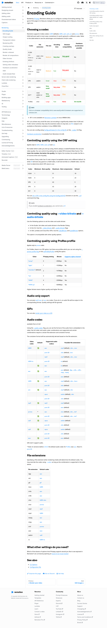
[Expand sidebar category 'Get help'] (23, 133)
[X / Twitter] (87, 2)
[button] (13, 7)
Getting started (39, 595)
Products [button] (28, 2)
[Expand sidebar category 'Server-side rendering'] (23, 77)
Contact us (80, 598)
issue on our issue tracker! (60, 554)
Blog (78, 601)
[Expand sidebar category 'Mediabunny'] (23, 100)
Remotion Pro (40, 620)
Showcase (59, 598)
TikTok (59, 617)
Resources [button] (38, 2)
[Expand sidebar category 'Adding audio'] (23, 16)
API (22, 2)
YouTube (59, 609)
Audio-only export (94, 26)
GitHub (38, 617)
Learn (36, 609)
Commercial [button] (49, 2)
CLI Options (33, 565)
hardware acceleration (45, 206)
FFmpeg (36, 19)
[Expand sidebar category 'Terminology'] (23, 115)
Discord (59, 603)
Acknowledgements (84, 612)
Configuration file (35, 567)
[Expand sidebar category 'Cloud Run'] (23, 86)
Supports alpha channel (73, 257)
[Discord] (82, 2)
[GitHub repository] (78, 2)
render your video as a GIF (43, 313)
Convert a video (40, 612)
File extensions (93, 33)
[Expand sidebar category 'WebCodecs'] (23, 168)
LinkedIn (59, 612)
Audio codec (92, 31)
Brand (80, 622)
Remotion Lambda (50, 118)
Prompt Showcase (61, 595)
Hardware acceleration (34, 134)
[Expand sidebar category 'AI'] (23, 103)
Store (37, 614)
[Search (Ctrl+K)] (99, 2)
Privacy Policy (82, 620)
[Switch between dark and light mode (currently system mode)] (90, 2)
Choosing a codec (94, 8)
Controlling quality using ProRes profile (95, 22)
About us (80, 595)
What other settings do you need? (96, 36)
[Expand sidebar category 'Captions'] (23, 22)
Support (79, 606)
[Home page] (28, 7)
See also (91, 40)
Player (37, 603)
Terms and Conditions (85, 617)
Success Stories (82, 603)
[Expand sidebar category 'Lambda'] (23, 83)
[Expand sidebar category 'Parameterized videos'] (23, 19)
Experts (58, 601)
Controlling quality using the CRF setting (96, 12)
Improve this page (34, 573)
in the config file (55, 130)
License (80, 614)
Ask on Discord (48, 573)
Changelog (81, 609)
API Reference (39, 601)
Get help (60, 573)
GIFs (90, 28)
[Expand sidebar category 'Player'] (23, 94)
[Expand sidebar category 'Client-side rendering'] (23, 80)
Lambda (37, 606)
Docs (17, 2)
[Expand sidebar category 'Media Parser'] (23, 165)
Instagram (60, 614)
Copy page (78, 8)
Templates (38, 598)
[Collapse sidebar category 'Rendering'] (23, 27)
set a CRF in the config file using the (49, 196)
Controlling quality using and (96, 17)
